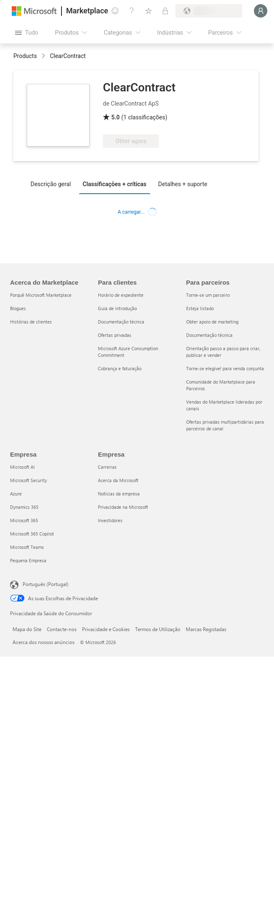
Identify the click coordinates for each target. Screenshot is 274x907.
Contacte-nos (62, 629)
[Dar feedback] (115, 11)
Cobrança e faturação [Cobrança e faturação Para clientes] (119, 368)
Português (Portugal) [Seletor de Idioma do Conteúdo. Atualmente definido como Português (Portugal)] (46, 584)
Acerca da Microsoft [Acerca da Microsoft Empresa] (118, 480)
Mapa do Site (27, 629)
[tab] (53, 183)
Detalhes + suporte (182, 184)
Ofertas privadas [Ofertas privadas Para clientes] (114, 335)
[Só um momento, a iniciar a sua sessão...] (260, 11)
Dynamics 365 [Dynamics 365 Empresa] (24, 507)
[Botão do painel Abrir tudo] (26, 32)
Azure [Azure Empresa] (16, 493)
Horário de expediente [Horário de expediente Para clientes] (120, 295)
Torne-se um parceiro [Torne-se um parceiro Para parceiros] (208, 295)
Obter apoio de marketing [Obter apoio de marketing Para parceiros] (212, 321)
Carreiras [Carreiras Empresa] (107, 467)
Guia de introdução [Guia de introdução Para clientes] (117, 308)
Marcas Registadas (206, 629)
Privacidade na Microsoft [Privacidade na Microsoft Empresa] (123, 507)
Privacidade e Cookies (106, 629)
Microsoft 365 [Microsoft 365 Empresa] (24, 520)
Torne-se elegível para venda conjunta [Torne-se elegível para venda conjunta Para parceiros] (225, 368)
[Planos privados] (165, 11)
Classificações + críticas (115, 184)
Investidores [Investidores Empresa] (110, 520)
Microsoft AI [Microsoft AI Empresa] (22, 467)
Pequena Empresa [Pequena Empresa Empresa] (28, 560)
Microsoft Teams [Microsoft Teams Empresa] (27, 547)
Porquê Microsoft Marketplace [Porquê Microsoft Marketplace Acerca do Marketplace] (41, 295)
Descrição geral (51, 184)
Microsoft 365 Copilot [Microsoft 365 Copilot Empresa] (32, 534)
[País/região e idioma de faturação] (208, 11)
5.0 (115, 117)
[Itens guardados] (148, 11)
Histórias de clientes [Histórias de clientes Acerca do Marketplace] (31, 321)
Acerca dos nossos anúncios (43, 642)
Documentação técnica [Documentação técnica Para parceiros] (209, 335)
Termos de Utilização (157, 629)
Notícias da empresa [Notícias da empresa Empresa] (119, 493)
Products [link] (25, 56)
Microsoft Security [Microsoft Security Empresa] (28, 480)
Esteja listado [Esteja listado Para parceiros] (200, 308)
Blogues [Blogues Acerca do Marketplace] (18, 308)
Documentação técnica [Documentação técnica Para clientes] (121, 321)
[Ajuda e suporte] (131, 11)
